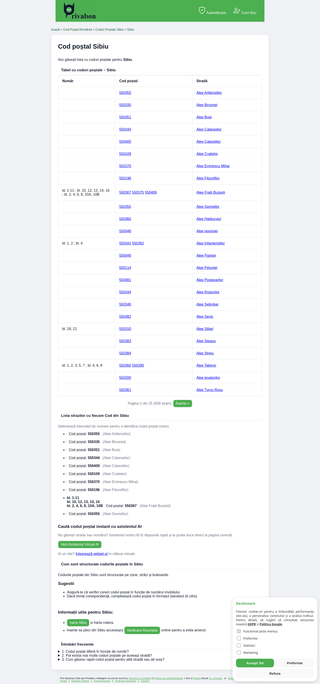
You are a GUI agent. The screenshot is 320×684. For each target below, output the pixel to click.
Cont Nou (244, 11)
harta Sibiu (78, 622)
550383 (125, 341)
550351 (125, 117)
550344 (125, 129)
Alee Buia (204, 117)
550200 (125, 378)
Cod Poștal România (77, 29)
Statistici (246, 645)
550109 (125, 154)
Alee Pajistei (206, 255)
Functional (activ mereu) (257, 631)
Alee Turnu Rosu (209, 390)
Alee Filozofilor (208, 178)
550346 (125, 304)
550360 (125, 219)
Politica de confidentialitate (168, 678)
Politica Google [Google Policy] (271, 624)
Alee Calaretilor (208, 141)
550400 (125, 141)
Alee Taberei (206, 365)
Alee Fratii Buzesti (210, 192)
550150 (125, 329)
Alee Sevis (204, 316)
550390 (138, 365)
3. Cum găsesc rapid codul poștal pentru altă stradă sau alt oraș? (113, 659)
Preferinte (247, 638)
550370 (125, 166)
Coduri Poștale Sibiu (109, 29)
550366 (125, 365)
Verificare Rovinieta (142, 630)
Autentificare (212, 11)
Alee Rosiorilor (208, 292)
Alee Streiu (205, 353)
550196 (125, 178)
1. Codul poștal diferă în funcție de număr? (95, 651)
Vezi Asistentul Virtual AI (80, 544)
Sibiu (130, 29)
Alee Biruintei (206, 105)
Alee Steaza (206, 341)
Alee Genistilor (208, 207)
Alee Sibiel (204, 329)
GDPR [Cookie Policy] (252, 624)
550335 (125, 105)
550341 (125, 243)
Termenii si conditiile (140, 678)
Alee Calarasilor (209, 129)
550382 (125, 316)
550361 (125, 390)
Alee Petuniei (206, 268)
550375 (138, 192)
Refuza (274, 673)
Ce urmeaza (215, 678)
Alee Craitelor (207, 154)
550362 (138, 243)
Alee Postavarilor (209, 280)
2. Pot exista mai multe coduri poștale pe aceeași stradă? (107, 655)
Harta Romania (102, 681)
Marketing (247, 652)
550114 (125, 268)
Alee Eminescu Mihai (213, 166)
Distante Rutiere (80, 681)
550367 (125, 192)
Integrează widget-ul (92, 554)
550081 (125, 280)
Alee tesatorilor (208, 378)
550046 (125, 231)
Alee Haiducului (208, 219)
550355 (125, 93)
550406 (151, 192)
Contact (145, 681)
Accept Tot (255, 663)
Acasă (55, 29)
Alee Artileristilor (209, 93)
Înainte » (182, 403)
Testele (197, 678)
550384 (125, 353)
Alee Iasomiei (207, 231)
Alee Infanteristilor (210, 243)
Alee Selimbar (207, 304)
